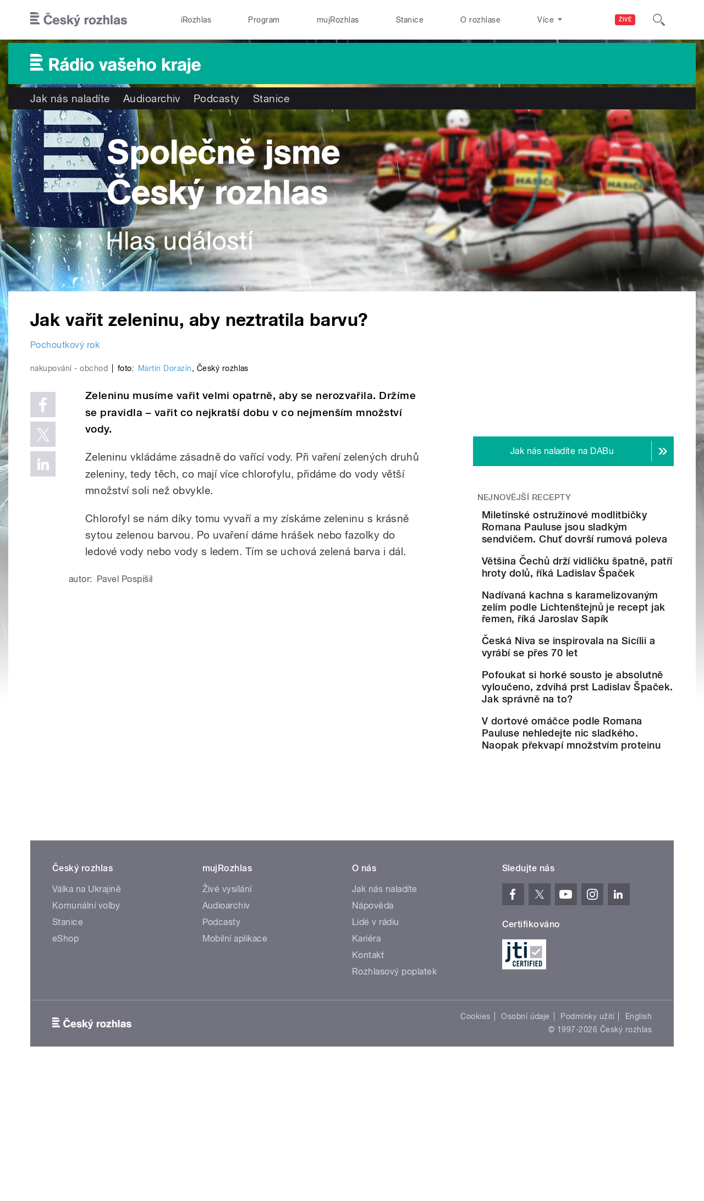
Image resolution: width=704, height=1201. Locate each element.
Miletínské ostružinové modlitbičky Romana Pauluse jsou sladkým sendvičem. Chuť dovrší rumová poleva (599, 539)
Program (263, 19)
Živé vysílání (227, 1017)
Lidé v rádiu (375, 1050)
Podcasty (217, 98)
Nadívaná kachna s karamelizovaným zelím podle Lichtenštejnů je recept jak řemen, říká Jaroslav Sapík (603, 659)
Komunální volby (86, 1034)
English (638, 1145)
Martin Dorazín (165, 601)
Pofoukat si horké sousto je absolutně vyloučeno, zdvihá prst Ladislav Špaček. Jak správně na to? (603, 779)
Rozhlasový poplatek (394, 1100)
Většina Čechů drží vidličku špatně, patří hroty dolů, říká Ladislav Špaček (607, 597)
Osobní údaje (525, 1145)
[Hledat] (659, 20)
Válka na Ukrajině (86, 1017)
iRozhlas (196, 19)
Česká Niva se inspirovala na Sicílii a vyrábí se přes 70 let (604, 717)
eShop (65, 1067)
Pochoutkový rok (65, 345)
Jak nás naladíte (70, 98)
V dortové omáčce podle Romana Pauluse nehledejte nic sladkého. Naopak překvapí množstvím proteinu (602, 849)
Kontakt (368, 1083)
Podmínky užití (587, 1145)
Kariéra (366, 1067)
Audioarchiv (151, 98)
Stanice (410, 19)
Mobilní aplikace (235, 1067)
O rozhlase (480, 19)
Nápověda (373, 1034)
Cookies (475, 1145)
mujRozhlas (338, 19)
